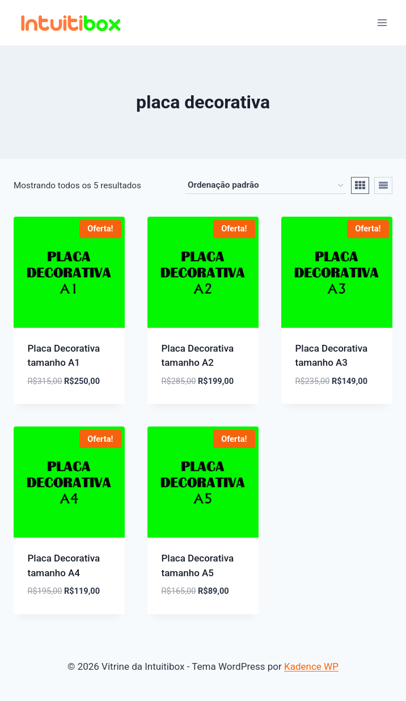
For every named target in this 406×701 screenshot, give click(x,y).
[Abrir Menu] (381, 22)
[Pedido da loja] (265, 185)
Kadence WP (311, 666)
